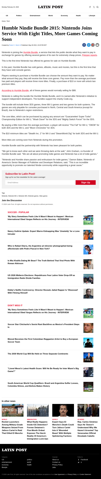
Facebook (84, 460)
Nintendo (4, 196)
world (29, 462)
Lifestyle (92, 15)
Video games (43, 196)
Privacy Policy (57, 465)
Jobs (54, 467)
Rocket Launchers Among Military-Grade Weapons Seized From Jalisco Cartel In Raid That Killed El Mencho (12, 427)
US (7, 15)
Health (78, 15)
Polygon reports (89, 55)
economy (5, 465)
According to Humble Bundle (15, 90)
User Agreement (59, 474)
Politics (19, 15)
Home (4, 21)
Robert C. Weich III (15, 45)
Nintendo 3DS (22, 196)
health (29, 465)
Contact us (56, 462)
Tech (8, 21)
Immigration (32, 419)
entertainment (7, 462)
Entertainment (35, 15)
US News (81, 419)
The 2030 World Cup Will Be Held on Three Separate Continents (38, 354)
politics (29, 460)
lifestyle (4, 467)
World (50, 15)
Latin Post (50, 7)
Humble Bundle (30, 52)
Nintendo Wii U (13, 196)
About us (55, 460)
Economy (64, 15)
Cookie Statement (85, 474)
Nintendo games (33, 196)
